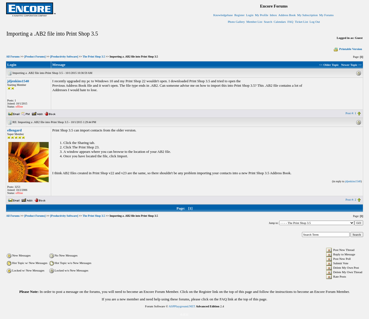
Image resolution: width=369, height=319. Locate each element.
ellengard (14, 130)
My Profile (261, 15)
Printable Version (347, 49)
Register (239, 15)
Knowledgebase (223, 15)
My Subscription (307, 15)
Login (249, 15)
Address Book (287, 15)
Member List (254, 21)
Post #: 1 (351, 113)
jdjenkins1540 (18, 81)
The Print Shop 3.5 (94, 56)
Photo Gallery (236, 21)
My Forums (326, 15)
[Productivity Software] (64, 56)
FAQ (290, 21)
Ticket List (301, 21)
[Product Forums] (35, 56)
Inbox (273, 15)
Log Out (314, 21)
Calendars (280, 21)
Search (268, 21)
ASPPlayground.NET (182, 306)
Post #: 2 (351, 199)
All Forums (13, 56)
